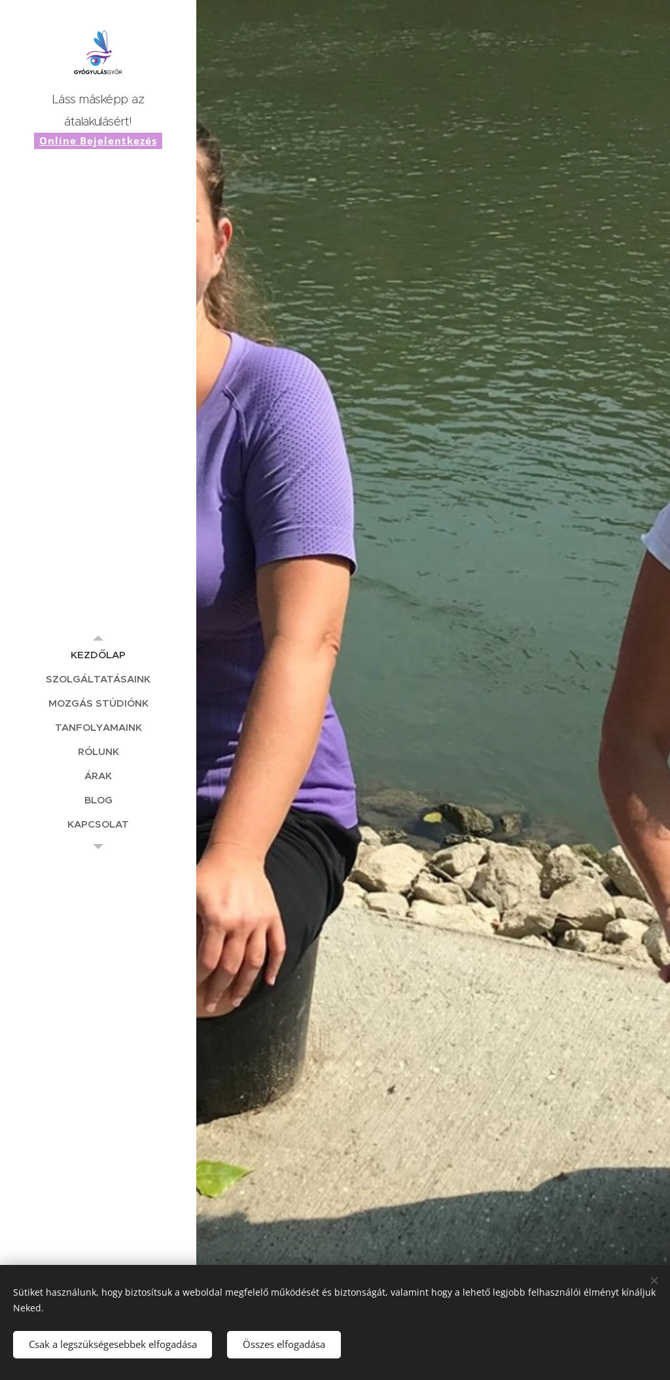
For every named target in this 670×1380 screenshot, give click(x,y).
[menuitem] (98, 654)
